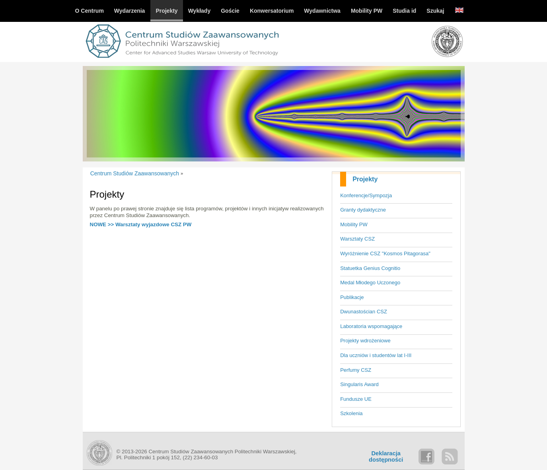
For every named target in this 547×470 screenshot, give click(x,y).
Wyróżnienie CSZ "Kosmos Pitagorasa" (385, 253)
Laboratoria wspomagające (371, 326)
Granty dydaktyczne (363, 210)
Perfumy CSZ (355, 370)
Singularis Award (359, 384)
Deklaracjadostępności (386, 456)
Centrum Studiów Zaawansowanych (134, 173)
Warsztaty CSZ (357, 239)
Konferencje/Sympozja (366, 195)
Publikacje (352, 297)
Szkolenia (351, 413)
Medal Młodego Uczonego (370, 282)
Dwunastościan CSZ (363, 312)
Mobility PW (354, 224)
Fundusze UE (356, 399)
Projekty (365, 179)
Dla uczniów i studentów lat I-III (375, 355)
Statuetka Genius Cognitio (370, 268)
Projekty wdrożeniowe (365, 341)
